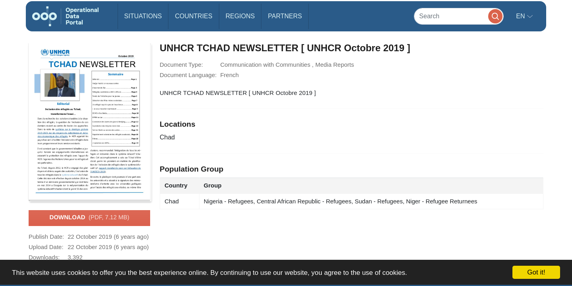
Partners (285, 16)
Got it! (536, 272)
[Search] (459, 16)
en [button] (521, 16)
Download (89, 217)
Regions (240, 16)
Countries (193, 16)
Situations (143, 16)
